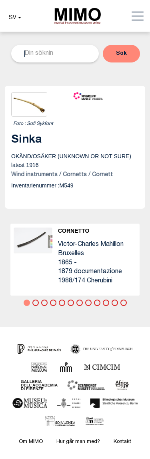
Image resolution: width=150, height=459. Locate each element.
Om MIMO (31, 442)
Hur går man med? (78, 442)
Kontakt (122, 442)
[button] (14, 18)
